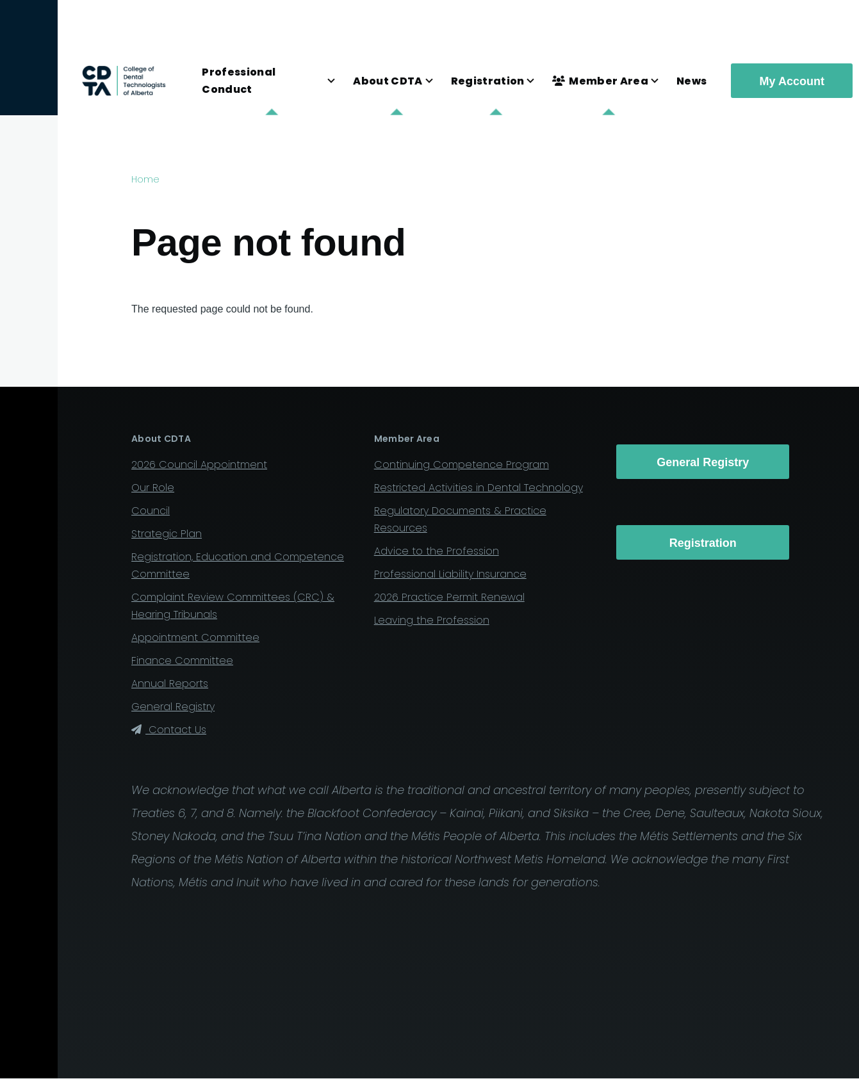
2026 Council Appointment (199, 464)
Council (150, 510)
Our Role (152, 487)
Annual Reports (169, 683)
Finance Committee (182, 660)
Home (145, 179)
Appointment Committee (195, 637)
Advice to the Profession (436, 551)
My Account (792, 81)
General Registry (173, 706)
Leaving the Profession (431, 620)
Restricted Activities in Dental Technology (478, 487)
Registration (703, 543)
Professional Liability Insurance (450, 574)
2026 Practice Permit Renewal (449, 597)
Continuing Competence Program (461, 464)
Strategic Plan (166, 533)
